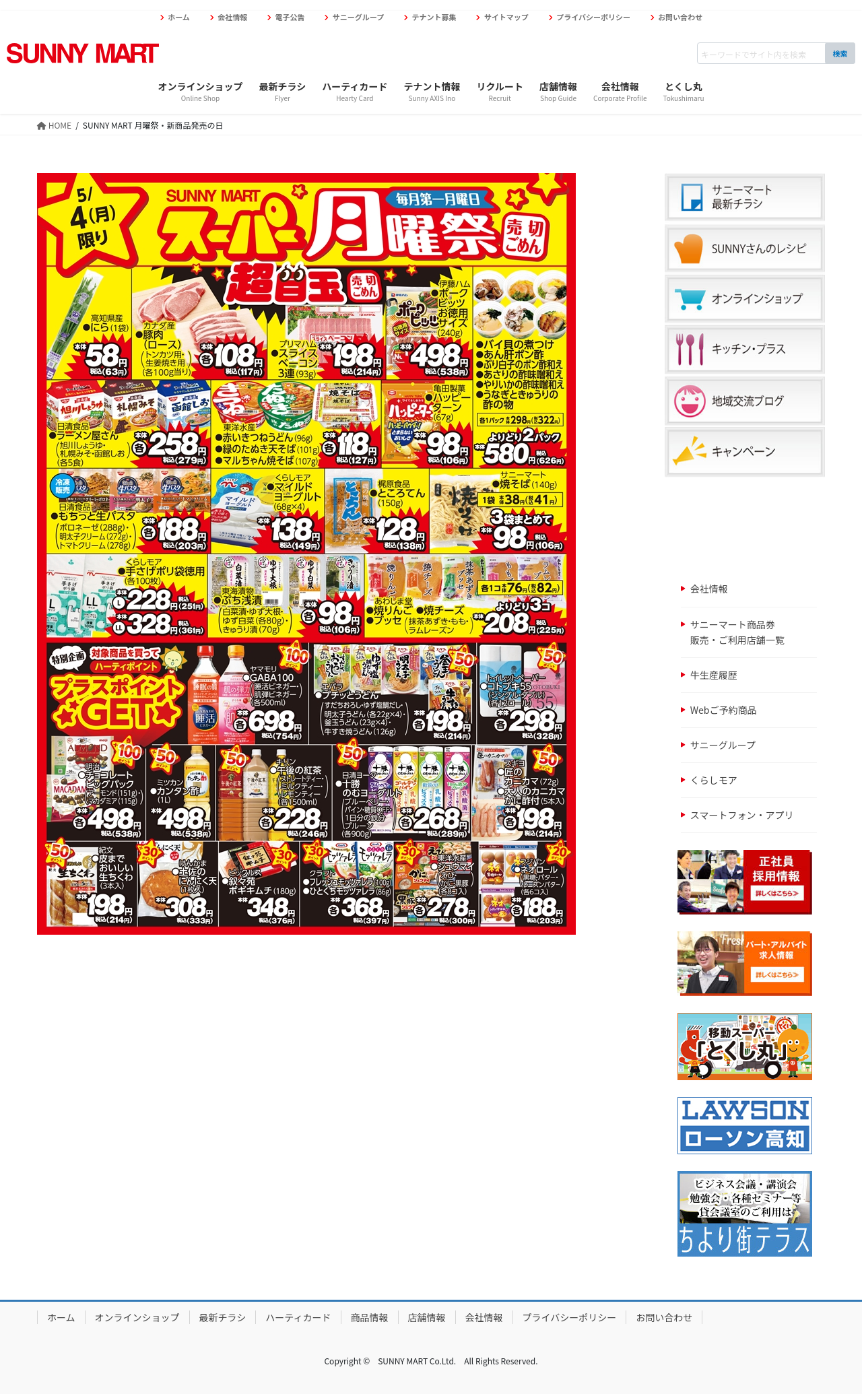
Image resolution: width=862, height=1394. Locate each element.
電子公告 (290, 16)
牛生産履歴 (713, 675)
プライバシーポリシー (593, 16)
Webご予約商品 (723, 710)
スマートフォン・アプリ (742, 815)
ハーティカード (298, 1317)
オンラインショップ (137, 1317)
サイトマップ (506, 16)
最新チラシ (222, 1317)
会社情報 (232, 16)
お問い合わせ (680, 16)
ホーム (179, 16)
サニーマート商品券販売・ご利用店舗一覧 (737, 632)
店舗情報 (427, 1317)
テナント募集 (434, 16)
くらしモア (713, 780)
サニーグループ (358, 16)
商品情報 (370, 1317)
